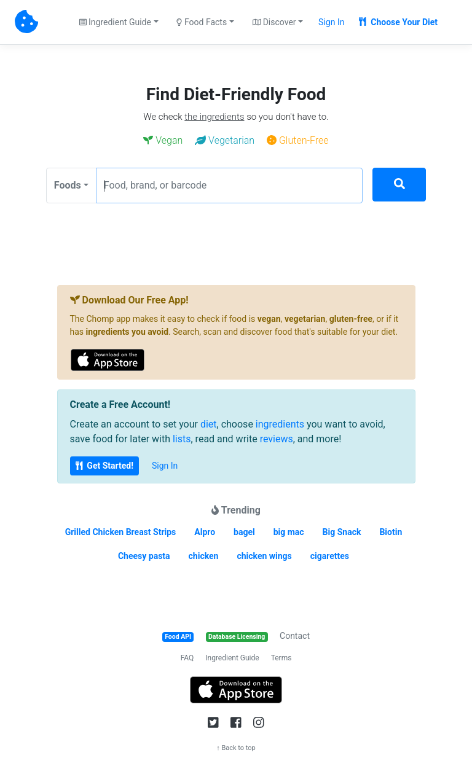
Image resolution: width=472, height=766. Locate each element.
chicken (204, 556)
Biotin (390, 532)
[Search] (399, 184)
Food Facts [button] (201, 22)
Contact (295, 636)
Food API (178, 637)
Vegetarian (224, 140)
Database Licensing (236, 637)
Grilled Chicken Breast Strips (120, 532)
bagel (244, 532)
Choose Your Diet (398, 22)
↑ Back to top (236, 748)
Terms (281, 658)
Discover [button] (274, 22)
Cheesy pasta (144, 556)
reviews (276, 439)
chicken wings (264, 556)
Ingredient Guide (232, 658)
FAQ (187, 658)
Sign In (331, 22)
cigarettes (329, 556)
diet (208, 424)
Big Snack (342, 532)
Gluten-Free (298, 140)
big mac (288, 532)
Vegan (163, 140)
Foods (67, 185)
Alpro (204, 532)
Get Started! (104, 466)
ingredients (280, 424)
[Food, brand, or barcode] (229, 185)
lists (182, 439)
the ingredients (214, 116)
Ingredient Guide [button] (115, 22)
